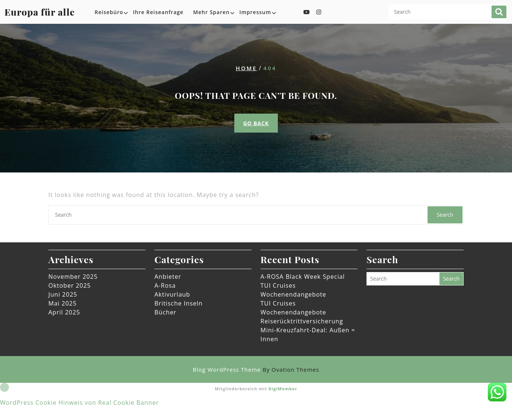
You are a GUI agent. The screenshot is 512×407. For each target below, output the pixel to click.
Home (246, 68)
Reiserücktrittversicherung (301, 321)
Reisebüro (109, 12)
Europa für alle (39, 12)
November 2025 (73, 276)
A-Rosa (165, 285)
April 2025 (64, 312)
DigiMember (283, 388)
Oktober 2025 (69, 285)
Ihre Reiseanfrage (158, 12)
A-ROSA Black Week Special (302, 276)
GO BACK (256, 122)
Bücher (165, 312)
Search (499, 12)
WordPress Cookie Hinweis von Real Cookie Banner (79, 402)
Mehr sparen (211, 12)
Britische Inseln (178, 303)
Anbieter (167, 276)
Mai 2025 (62, 303)
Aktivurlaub (172, 294)
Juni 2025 (62, 294)
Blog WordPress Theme (256, 369)
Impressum (255, 12)
